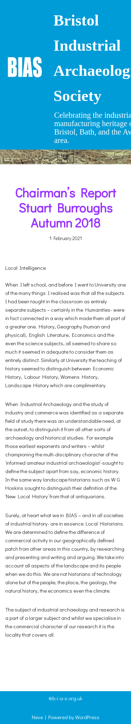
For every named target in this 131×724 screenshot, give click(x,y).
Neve (37, 717)
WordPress (87, 717)
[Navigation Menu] (65, 157)
